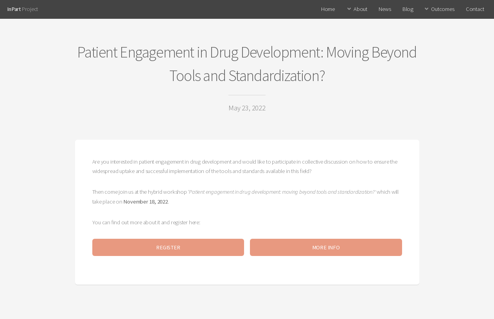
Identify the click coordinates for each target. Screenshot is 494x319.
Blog (407, 9)
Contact (475, 9)
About (360, 9)
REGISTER (168, 247)
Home (328, 9)
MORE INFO (326, 247)
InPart (14, 9)
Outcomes (442, 9)
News (385, 9)
